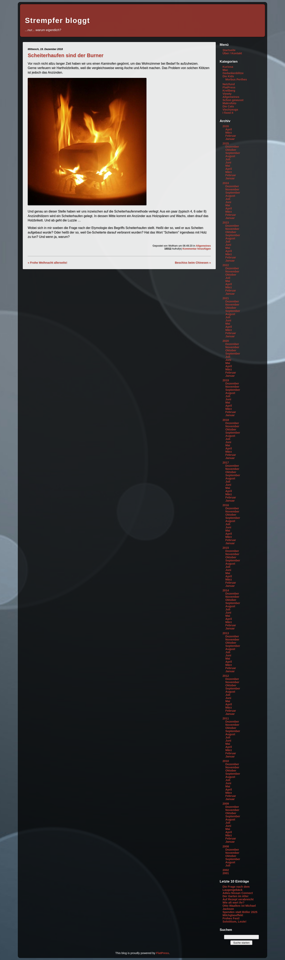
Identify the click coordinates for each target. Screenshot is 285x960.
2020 (225, 340)
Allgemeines (203, 245)
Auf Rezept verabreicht (238, 899)
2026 (225, 126)
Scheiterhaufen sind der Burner (66, 55)
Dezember (232, 146)
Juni (228, 162)
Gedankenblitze (232, 73)
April (228, 129)
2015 (225, 547)
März (228, 132)
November (232, 189)
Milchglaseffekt (232, 915)
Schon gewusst (232, 100)
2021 (225, 298)
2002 (225, 870)
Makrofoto (229, 103)
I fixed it (227, 112)
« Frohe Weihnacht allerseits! (47, 262)
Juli (227, 159)
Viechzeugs (230, 109)
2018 (225, 420)
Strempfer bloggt (57, 20)
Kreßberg (228, 90)
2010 (225, 761)
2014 (225, 590)
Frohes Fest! (230, 918)
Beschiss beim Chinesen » (193, 262)
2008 (225, 846)
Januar (230, 139)
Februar (230, 135)
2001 (225, 873)
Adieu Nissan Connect (237, 893)
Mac (225, 70)
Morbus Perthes (236, 79)
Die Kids (228, 76)
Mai (227, 165)
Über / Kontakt (232, 53)
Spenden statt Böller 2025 (239, 912)
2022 (225, 265)
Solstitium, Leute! (234, 921)
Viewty (226, 93)
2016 (225, 505)
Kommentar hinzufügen (196, 248)
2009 (225, 803)
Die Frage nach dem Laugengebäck (236, 888)
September (232, 153)
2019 (225, 380)
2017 (225, 462)
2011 (225, 718)
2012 (225, 675)
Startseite (229, 50)
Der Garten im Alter (235, 896)
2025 (225, 143)
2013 (225, 633)
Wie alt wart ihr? (233, 902)
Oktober (230, 149)
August (230, 156)
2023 (225, 222)
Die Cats (228, 106)
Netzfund (228, 84)
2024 (225, 183)
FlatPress (228, 87)
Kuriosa (227, 66)
